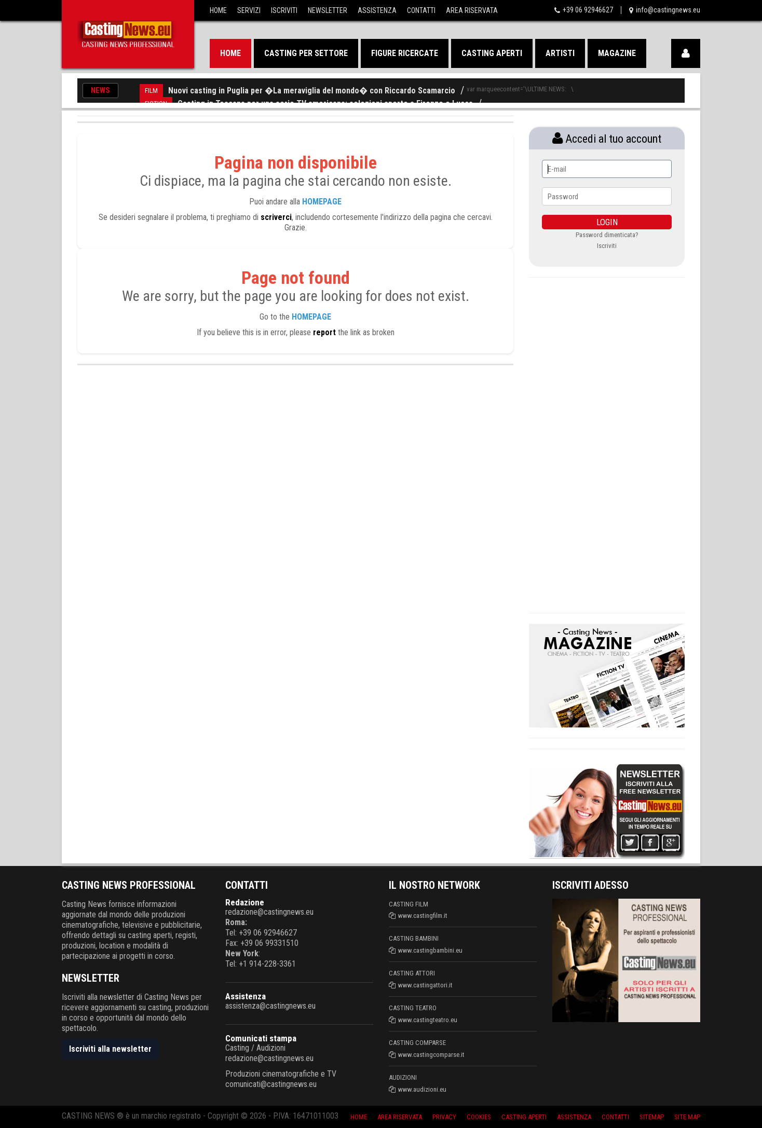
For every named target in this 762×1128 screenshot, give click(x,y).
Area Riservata (472, 10)
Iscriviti (284, 10)
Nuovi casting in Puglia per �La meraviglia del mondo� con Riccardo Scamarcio (311, 90)
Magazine (617, 53)
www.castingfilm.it (422, 915)
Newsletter (327, 10)
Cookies (479, 1117)
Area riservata (399, 1117)
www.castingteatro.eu (427, 1020)
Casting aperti (491, 53)
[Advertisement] (607, 443)
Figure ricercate (404, 53)
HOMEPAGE (322, 202)
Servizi (249, 10)
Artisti (560, 53)
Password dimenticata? (607, 235)
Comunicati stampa (260, 1038)
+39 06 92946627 (588, 9)
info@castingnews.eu (668, 9)
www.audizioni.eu (422, 1089)
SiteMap (651, 1117)
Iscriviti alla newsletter (110, 1049)
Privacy (444, 1117)
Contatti (421, 10)
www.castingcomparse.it (431, 1054)
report (324, 332)
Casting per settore (306, 53)
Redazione (244, 902)
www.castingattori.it (425, 985)
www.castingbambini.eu (430, 950)
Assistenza (377, 10)
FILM (151, 90)
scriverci (276, 217)
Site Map (687, 1117)
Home (218, 10)
